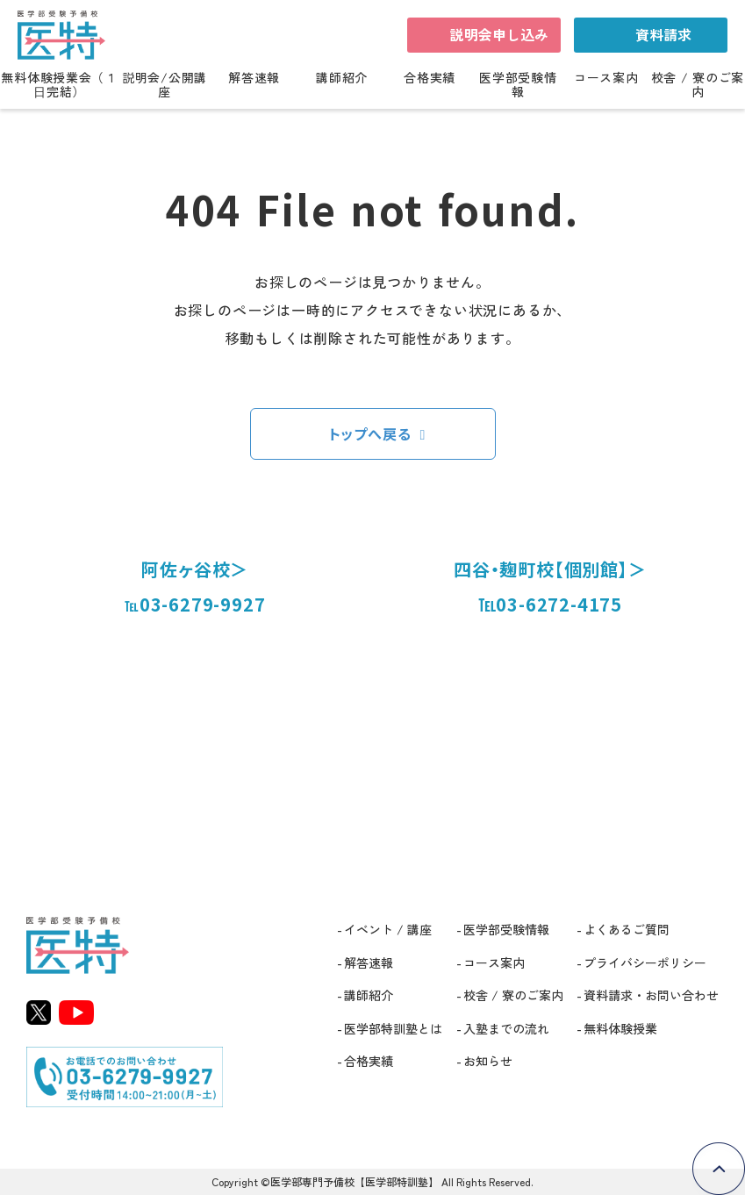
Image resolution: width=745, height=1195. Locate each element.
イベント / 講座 (388, 929)
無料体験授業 (620, 1028)
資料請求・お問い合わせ (651, 995)
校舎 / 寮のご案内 (697, 85)
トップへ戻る (370, 433)
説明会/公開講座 (164, 85)
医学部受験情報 (517, 85)
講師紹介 (342, 78)
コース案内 (606, 78)
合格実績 (429, 78)
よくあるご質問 (627, 929)
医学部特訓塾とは (393, 1028)
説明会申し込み (499, 34)
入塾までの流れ (506, 1028)
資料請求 (663, 34)
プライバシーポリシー (645, 962)
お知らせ (487, 1061)
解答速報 (254, 78)
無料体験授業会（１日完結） (59, 85)
